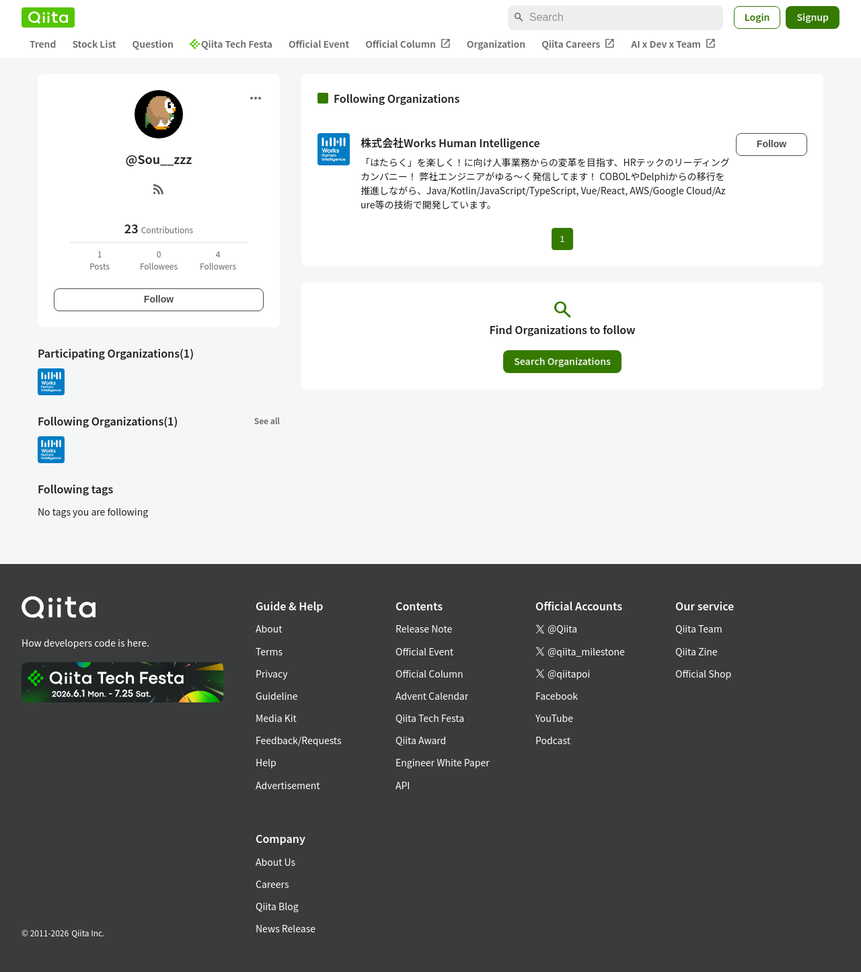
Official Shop (703, 673)
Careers (272, 884)
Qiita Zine (696, 651)
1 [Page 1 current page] (562, 239)
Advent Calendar (432, 695)
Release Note (424, 628)
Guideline (277, 695)
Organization (496, 43)
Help (266, 762)
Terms (269, 651)
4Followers (218, 260)
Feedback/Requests (299, 740)
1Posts (99, 260)
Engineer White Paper (443, 762)
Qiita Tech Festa (231, 43)
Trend (43, 43)
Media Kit (276, 718)
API (403, 785)
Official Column (408, 44)
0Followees (159, 260)
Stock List (94, 43)
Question (153, 43)
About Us (275, 861)
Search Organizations (562, 361)
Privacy (271, 673)
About (269, 628)
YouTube (554, 718)
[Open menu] (255, 98)
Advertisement (288, 785)
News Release (285, 928)
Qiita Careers (578, 44)
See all (267, 420)
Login (757, 17)
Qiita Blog (277, 906)
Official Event (319, 43)
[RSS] (159, 189)
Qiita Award (421, 740)
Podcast (552, 740)
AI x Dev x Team (673, 44)
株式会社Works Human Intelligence (450, 142)
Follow (159, 299)
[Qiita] (48, 17)
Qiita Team (698, 628)
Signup (812, 17)
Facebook (556, 695)
